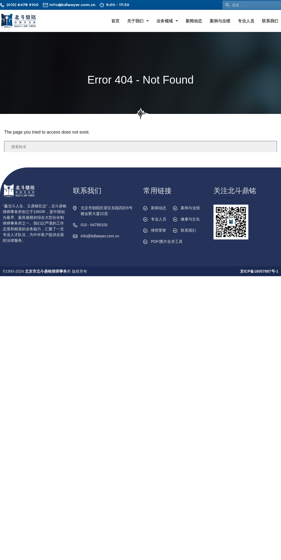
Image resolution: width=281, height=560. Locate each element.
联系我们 (270, 21)
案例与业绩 (220, 21)
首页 (115, 21)
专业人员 (246, 21)
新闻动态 (194, 21)
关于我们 (138, 21)
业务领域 (167, 21)
